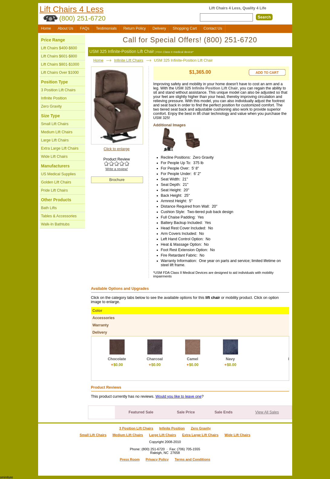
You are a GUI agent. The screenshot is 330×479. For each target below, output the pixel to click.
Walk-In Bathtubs (55, 224)
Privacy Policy (156, 459)
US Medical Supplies (58, 174)
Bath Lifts (49, 208)
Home (46, 28)
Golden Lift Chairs (56, 182)
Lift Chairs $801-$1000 (60, 64)
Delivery (159, 28)
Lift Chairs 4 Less (72, 9)
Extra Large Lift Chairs (60, 148)
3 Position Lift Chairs (58, 90)
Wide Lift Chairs (54, 156)
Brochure (117, 180)
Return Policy (134, 28)
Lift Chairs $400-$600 (59, 48)
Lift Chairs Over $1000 (60, 72)
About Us (65, 28)
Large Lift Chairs (55, 140)
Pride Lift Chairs (54, 190)
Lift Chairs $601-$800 (59, 56)
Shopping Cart (185, 28)
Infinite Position (54, 98)
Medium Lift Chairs (57, 132)
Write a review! (117, 169)
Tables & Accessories (59, 216)
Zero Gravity (51, 106)
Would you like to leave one (178, 396)
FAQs (84, 28)
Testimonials (106, 28)
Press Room (129, 459)
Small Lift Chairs (55, 124)
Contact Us (213, 28)
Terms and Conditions (192, 459)
